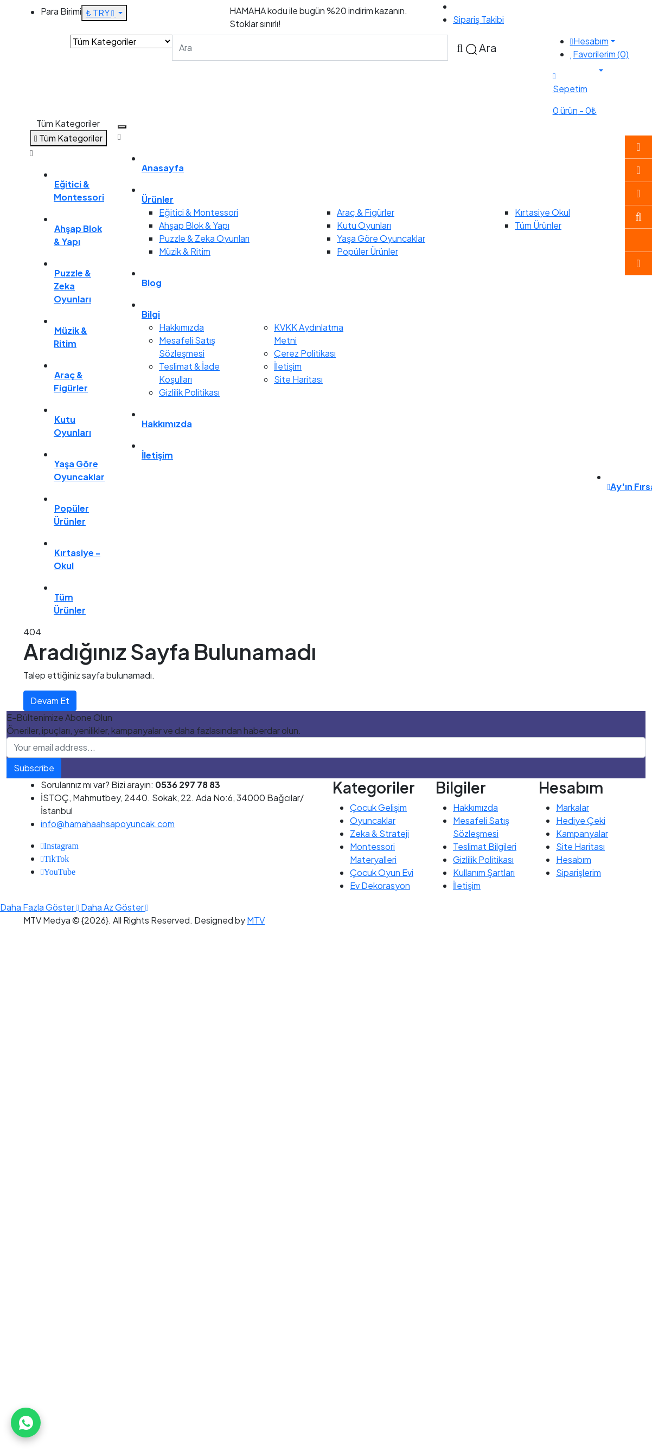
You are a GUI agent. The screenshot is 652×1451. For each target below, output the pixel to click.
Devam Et (49, 700)
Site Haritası (298, 379)
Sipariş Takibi (478, 19)
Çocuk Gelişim (378, 807)
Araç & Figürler (365, 212)
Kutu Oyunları (364, 225)
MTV (256, 920)
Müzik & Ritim (184, 251)
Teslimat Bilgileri (484, 846)
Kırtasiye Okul (542, 212)
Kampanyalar (582, 833)
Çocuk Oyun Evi (381, 872)
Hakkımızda (181, 327)
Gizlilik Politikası (189, 392)
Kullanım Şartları (484, 872)
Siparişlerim (578, 872)
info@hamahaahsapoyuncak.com (108, 823)
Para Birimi (61, 11)
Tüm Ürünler (538, 225)
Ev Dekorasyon (380, 885)
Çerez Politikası (305, 353)
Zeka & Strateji (379, 833)
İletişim (288, 366)
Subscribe (34, 767)
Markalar (572, 807)
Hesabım (573, 859)
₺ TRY (101, 12)
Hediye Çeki (580, 820)
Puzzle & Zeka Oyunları (204, 238)
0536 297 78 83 (485, 6)
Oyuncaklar (372, 820)
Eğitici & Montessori (198, 212)
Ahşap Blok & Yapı (194, 225)
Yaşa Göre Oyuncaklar (381, 238)
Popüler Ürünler (367, 251)
